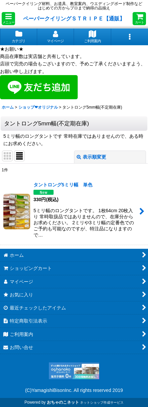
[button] (8, 18)
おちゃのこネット (63, 402)
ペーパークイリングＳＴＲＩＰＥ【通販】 (74, 18)
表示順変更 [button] (91, 157)
